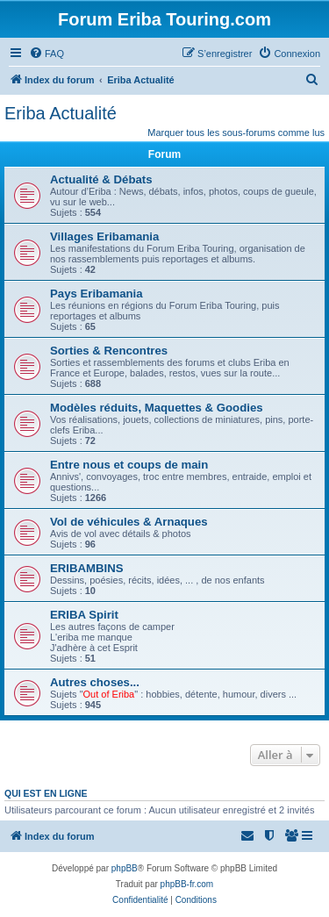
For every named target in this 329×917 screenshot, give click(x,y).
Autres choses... (94, 682)
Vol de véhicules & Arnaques (129, 521)
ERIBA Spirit (84, 614)
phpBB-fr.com (187, 884)
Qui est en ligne (46, 793)
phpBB (124, 868)
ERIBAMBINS (87, 568)
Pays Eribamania (96, 293)
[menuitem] (46, 53)
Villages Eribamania (104, 236)
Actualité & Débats (101, 179)
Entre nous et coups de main (129, 464)
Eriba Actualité (60, 113)
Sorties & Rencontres (109, 350)
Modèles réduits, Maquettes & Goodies (156, 407)
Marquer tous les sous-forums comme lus (236, 132)
